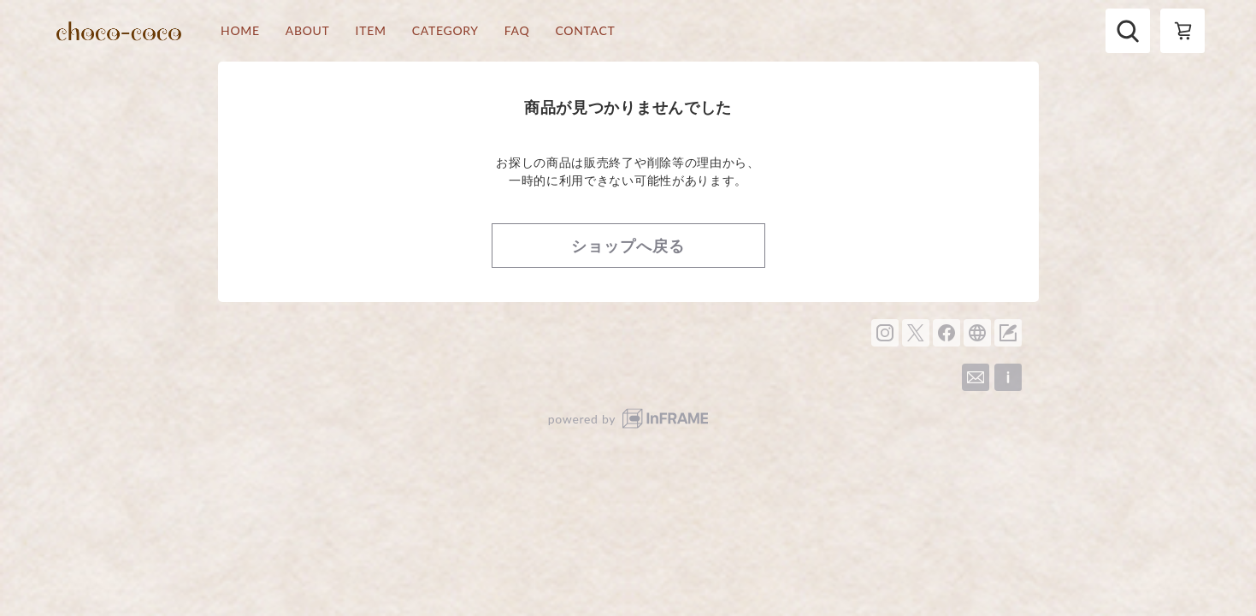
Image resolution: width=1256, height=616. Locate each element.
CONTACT (585, 31)
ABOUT (308, 31)
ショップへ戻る (627, 245)
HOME (240, 31)
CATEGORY (445, 31)
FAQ (517, 31)
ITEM (371, 31)
